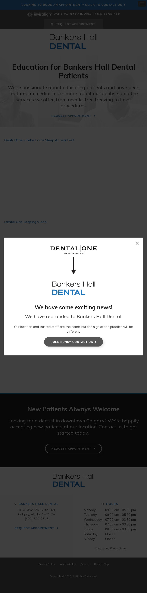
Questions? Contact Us (71, 341)
